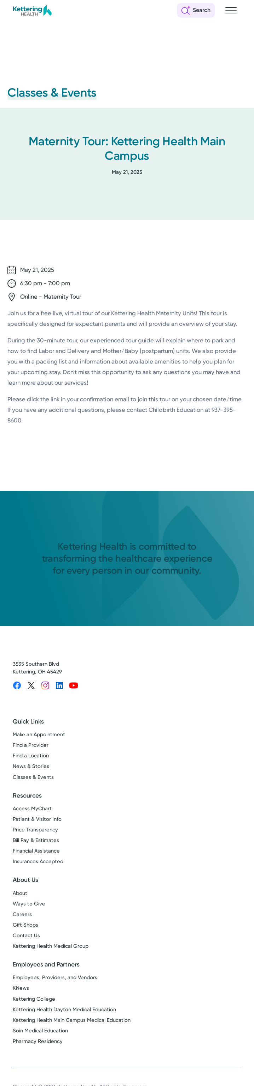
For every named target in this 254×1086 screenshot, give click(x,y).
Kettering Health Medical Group (50, 946)
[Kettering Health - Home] (32, 10)
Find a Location (31, 755)
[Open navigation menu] (231, 10)
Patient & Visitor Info (37, 819)
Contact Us (26, 935)
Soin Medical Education (40, 1030)
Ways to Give (29, 904)
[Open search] (196, 10)
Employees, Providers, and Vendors (55, 977)
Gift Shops (25, 925)
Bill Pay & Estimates (36, 840)
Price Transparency (35, 829)
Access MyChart (32, 808)
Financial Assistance (36, 851)
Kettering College (34, 999)
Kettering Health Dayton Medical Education (64, 1009)
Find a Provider (30, 745)
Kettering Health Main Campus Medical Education (72, 1020)
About (20, 893)
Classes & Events (33, 777)
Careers (22, 914)
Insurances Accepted (38, 861)
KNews (21, 988)
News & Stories (31, 766)
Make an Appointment (39, 734)
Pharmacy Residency (38, 1041)
